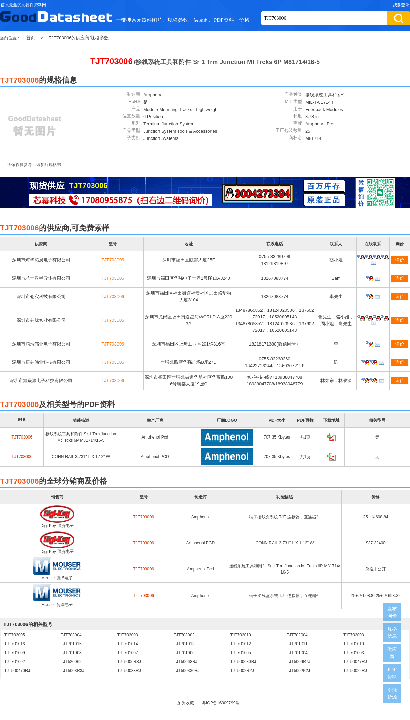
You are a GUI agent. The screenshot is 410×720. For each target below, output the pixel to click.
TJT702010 (240, 634)
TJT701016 (14, 643)
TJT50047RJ (355, 661)
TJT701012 (240, 643)
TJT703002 (184, 634)
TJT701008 (71, 652)
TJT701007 (127, 652)
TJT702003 (353, 634)
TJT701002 (14, 661)
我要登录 (401, 4)
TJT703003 (127, 634)
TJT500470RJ (17, 670)
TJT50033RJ (129, 670)
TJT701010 (353, 643)
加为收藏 (185, 703)
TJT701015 (71, 643)
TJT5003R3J (72, 670)
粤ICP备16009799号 (220, 703)
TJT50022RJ (355, 670)
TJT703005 (14, 634)
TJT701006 (184, 652)
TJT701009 (14, 652)
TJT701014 (127, 643)
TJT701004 (297, 652)
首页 (30, 37)
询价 (399, 260)
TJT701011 (297, 643)
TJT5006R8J (129, 661)
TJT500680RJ (243, 661)
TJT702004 (297, 634)
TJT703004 (71, 634)
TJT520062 (71, 661)
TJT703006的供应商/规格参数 (79, 37)
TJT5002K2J (298, 670)
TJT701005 (240, 652)
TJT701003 (353, 652)
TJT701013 (184, 643)
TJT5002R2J (242, 670)
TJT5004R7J (298, 661)
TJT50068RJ (185, 661)
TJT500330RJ (186, 670)
